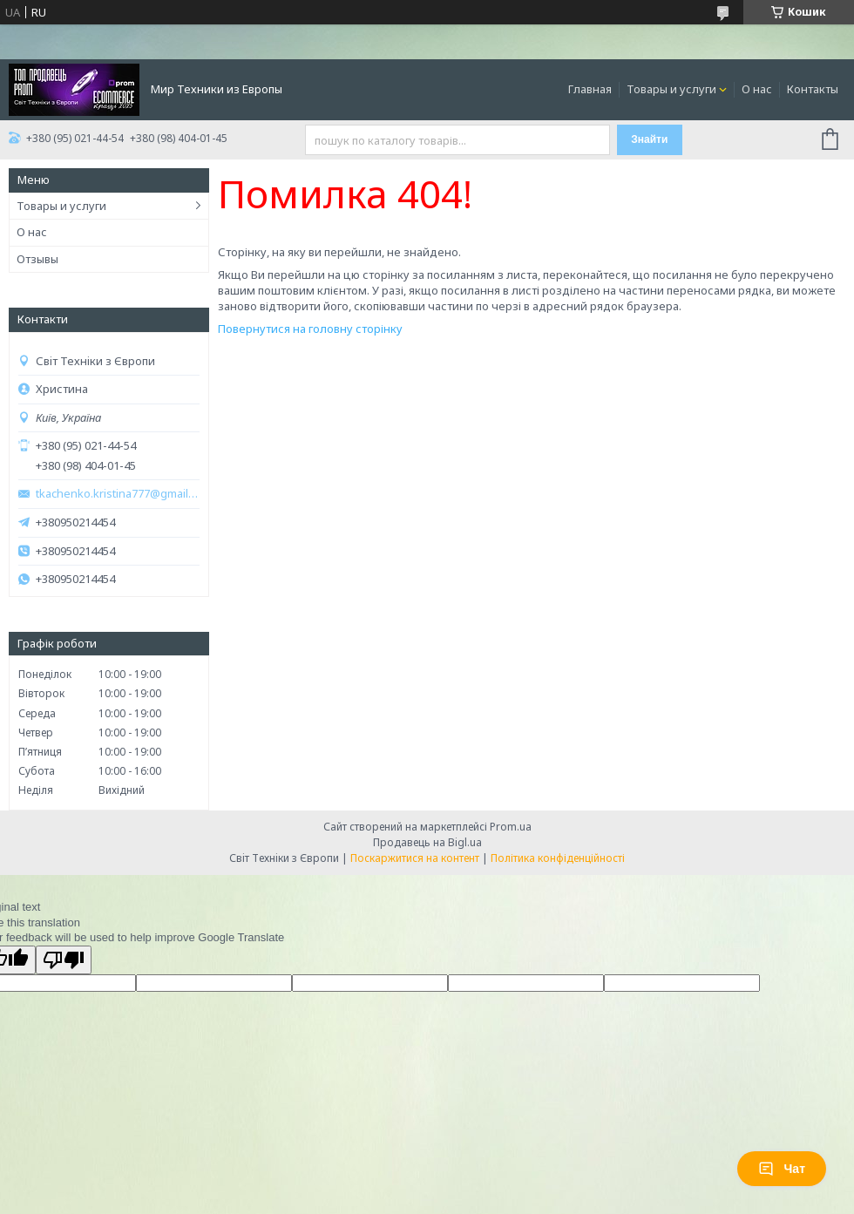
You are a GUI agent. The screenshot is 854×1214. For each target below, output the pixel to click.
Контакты (812, 89)
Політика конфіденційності (558, 858)
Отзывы (37, 259)
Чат (781, 1169)
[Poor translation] (64, 960)
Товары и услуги (671, 89)
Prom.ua (511, 826)
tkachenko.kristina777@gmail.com (118, 493)
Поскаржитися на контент (414, 858)
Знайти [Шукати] (649, 139)
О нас (757, 89)
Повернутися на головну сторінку (310, 328)
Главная (590, 89)
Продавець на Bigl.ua (427, 842)
